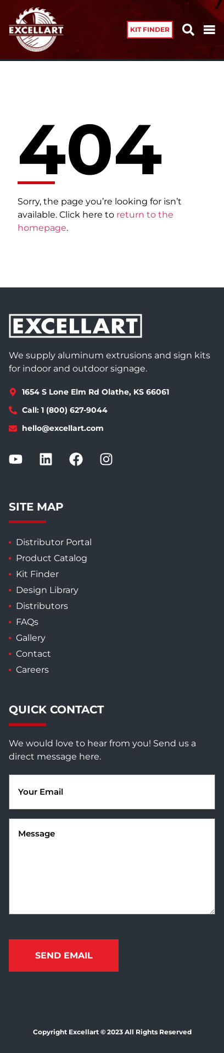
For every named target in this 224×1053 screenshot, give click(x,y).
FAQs (27, 622)
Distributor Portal (54, 542)
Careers (32, 669)
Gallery (31, 638)
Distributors (42, 606)
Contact (33, 654)
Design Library (47, 590)
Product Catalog (51, 558)
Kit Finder (37, 574)
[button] (150, 29)
